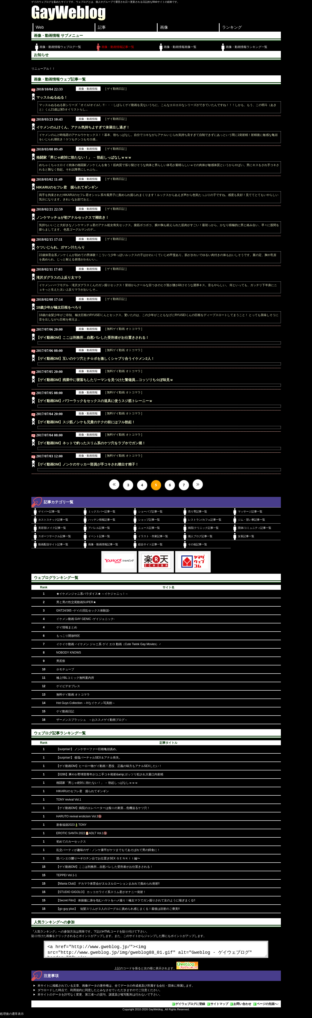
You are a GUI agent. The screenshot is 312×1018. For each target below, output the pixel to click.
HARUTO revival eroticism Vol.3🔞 (79, 816)
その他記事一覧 (197, 544)
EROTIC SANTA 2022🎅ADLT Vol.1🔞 (81, 833)
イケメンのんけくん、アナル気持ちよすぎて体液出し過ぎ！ (83, 127)
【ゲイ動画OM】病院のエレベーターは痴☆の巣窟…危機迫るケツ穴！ (103, 808)
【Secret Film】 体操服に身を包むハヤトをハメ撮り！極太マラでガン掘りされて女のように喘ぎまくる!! (125, 900)
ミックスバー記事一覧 (101, 511)
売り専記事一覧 (197, 511)
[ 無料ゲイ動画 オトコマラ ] (123, 329)
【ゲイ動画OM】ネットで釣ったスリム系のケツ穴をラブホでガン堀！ (91, 443)
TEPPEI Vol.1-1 (66, 875)
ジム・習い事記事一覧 (251, 519)
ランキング (232, 27)
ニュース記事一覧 (149, 527)
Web (40, 27)
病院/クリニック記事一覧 (203, 527)
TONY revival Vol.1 (68, 799)
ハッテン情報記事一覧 (101, 519)
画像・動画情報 (88, 88)
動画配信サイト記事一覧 (53, 544)
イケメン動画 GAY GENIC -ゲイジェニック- (85, 619)
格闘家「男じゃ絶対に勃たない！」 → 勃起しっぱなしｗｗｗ (84, 157)
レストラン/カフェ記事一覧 (204, 519)
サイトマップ (219, 1006)
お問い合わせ (242, 1006)
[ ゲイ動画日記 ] (115, 88)
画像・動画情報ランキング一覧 (246, 47)
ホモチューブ (65, 669)
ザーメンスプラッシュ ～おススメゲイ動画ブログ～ (91, 719)
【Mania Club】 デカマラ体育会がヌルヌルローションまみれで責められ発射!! (108, 883)
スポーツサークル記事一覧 (54, 536)
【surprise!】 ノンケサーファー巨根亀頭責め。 (87, 749)
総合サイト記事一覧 (150, 544)
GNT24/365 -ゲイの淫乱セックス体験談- (83, 610)
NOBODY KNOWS (68, 652)
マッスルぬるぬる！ (51, 97)
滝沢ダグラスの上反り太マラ (58, 277)
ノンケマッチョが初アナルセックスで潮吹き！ (72, 217)
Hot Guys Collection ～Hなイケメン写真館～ (85, 703)
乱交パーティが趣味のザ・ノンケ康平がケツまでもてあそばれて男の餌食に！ (108, 850)
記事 (102, 27)
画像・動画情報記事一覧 (118, 47)
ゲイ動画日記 (65, 711)
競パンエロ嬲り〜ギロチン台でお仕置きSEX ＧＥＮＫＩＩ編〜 (98, 858)
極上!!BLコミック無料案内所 (75, 677)
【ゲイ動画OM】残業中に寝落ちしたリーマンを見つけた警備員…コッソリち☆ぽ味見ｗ (104, 380)
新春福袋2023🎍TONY (71, 825)
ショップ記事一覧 (149, 519)
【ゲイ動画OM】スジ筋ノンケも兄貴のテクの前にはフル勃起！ (85, 422)
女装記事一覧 (246, 536)
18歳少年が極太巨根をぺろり (59, 307)
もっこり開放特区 (68, 635)
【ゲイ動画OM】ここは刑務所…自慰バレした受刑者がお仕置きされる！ (92, 337)
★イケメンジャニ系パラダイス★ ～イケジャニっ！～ (92, 593)
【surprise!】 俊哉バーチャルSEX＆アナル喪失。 (89, 757)
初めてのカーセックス (71, 841)
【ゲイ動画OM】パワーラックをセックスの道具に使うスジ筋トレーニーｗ (94, 401)
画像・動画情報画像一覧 (180, 47)
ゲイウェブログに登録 (190, 1006)
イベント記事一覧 (99, 536)
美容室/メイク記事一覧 (52, 527)
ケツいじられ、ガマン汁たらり (60, 247)
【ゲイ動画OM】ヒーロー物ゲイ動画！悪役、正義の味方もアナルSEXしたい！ (109, 766)
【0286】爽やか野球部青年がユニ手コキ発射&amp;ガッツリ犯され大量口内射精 (109, 774)
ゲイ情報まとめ (66, 627)
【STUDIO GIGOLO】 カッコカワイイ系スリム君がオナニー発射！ (101, 892)
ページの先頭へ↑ (268, 1006)
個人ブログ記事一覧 (200, 536)
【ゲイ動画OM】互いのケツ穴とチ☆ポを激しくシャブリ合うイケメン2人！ (95, 359)
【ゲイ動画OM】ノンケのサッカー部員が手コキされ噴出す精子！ (87, 464)
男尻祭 (60, 661)
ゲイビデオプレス (68, 686)
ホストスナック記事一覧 (53, 519)
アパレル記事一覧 (99, 527)
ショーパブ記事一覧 (150, 511)
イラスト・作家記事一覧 (153, 536)
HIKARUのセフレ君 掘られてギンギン (67, 187)
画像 (164, 27)
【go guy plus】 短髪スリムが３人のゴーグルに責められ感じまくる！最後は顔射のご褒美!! (118, 909)
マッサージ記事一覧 (250, 511)
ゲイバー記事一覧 (49, 511)
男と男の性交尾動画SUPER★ (76, 602)
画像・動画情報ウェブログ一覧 (60, 47)
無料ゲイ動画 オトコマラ (73, 694)
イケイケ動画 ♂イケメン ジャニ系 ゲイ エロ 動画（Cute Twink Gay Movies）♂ (108, 644)
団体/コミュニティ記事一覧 (254, 527)
